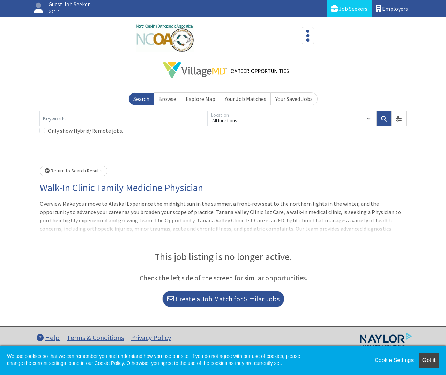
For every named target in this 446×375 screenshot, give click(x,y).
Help (48, 337)
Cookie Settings (394, 360)
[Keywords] (123, 118)
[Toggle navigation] (308, 35)
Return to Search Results (74, 171)
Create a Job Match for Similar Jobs (223, 298)
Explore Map (200, 98)
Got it (429, 360)
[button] (399, 118)
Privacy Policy (151, 337)
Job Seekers (349, 8)
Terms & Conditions (95, 337)
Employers (392, 8)
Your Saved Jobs (294, 98)
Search (141, 98)
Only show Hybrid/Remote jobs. (85, 130)
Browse (167, 98)
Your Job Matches (245, 98)
